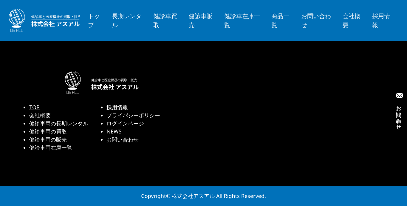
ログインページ (125, 123)
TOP (34, 107)
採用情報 (381, 20)
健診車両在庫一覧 (50, 147)
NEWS (114, 131)
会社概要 (351, 20)
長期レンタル (127, 20)
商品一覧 (280, 20)
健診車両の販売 (48, 139)
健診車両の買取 (48, 131)
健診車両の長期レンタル (58, 123)
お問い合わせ (316, 20)
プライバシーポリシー (133, 115)
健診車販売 (201, 20)
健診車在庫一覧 (242, 20)
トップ (94, 20)
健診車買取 (165, 20)
